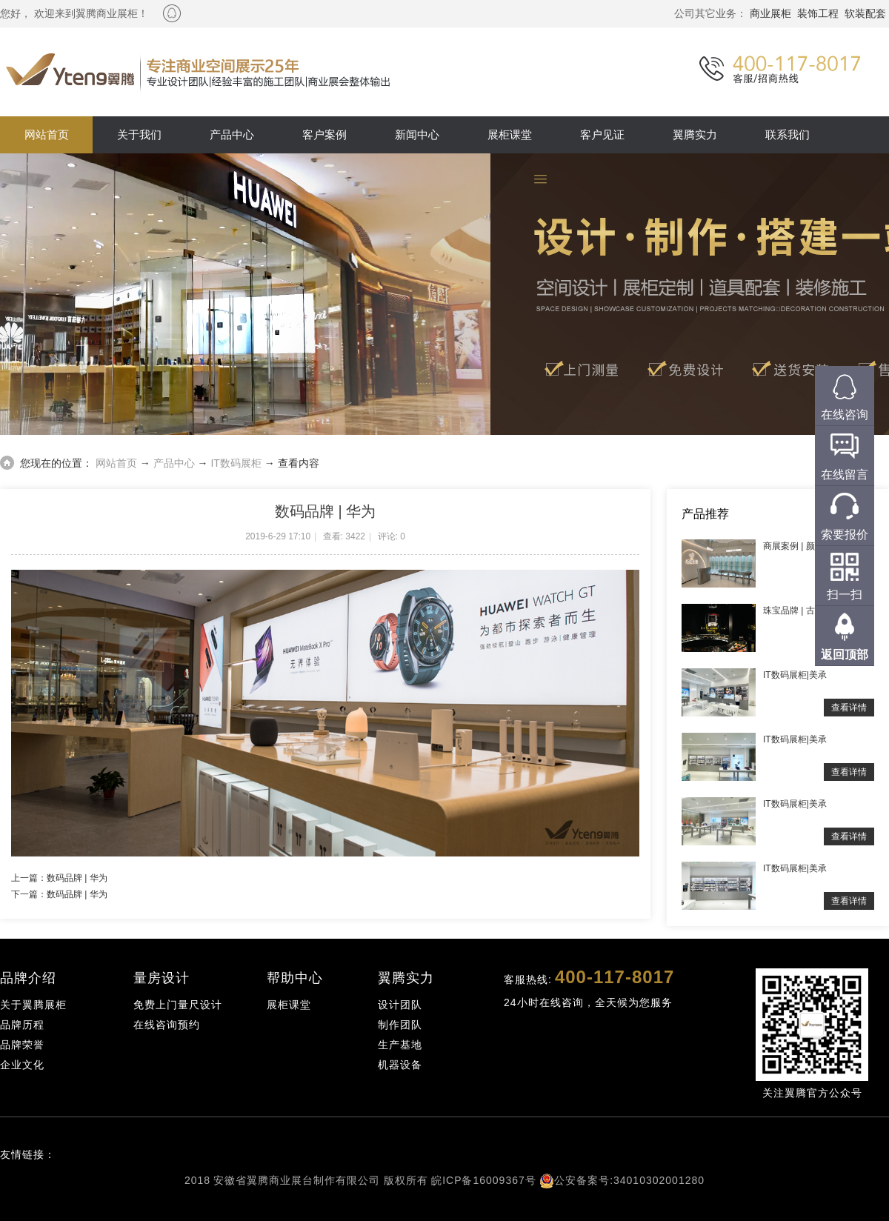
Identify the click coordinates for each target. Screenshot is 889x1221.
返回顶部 (844, 654)
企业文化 (22, 1065)
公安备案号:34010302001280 (629, 1180)
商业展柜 (770, 13)
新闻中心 (417, 134)
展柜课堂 (509, 134)
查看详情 (849, 707)
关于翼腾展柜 (33, 1005)
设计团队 (400, 1005)
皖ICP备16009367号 (483, 1180)
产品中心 (232, 134)
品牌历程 (22, 1025)
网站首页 (46, 134)
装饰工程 (818, 13)
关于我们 (139, 134)
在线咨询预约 (166, 1025)
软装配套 (865, 13)
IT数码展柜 (235, 463)
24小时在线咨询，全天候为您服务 (588, 1002)
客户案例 (324, 134)
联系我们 (787, 134)
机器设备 (400, 1065)
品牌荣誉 (22, 1045)
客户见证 (602, 134)
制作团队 (400, 1025)
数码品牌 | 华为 (77, 878)
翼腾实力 (695, 134)
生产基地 (400, 1045)
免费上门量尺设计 (177, 1005)
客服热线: (589, 977)
